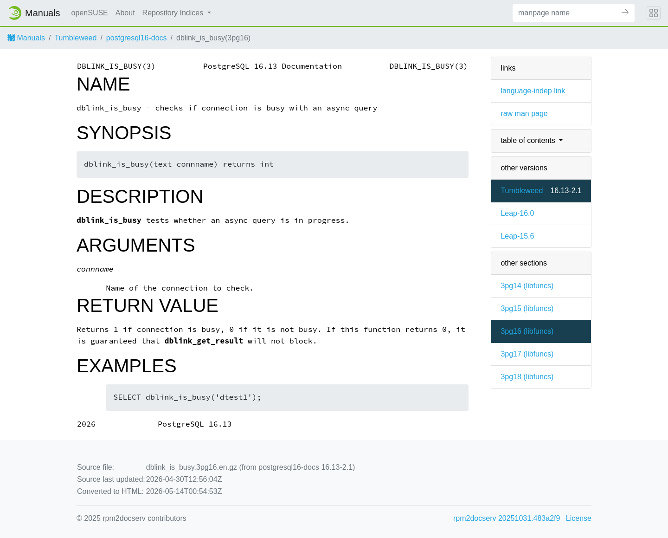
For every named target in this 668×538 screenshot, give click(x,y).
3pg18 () (527, 377)
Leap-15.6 (517, 236)
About (125, 13)
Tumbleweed (75, 38)
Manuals (26, 38)
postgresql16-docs (136, 38)
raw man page (524, 113)
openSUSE (89, 13)
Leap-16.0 (517, 213)
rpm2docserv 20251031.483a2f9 (506, 518)
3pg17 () (527, 354)
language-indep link (533, 91)
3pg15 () (527, 308)
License (578, 518)
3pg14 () (527, 286)
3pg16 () (527, 331)
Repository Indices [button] (174, 13)
